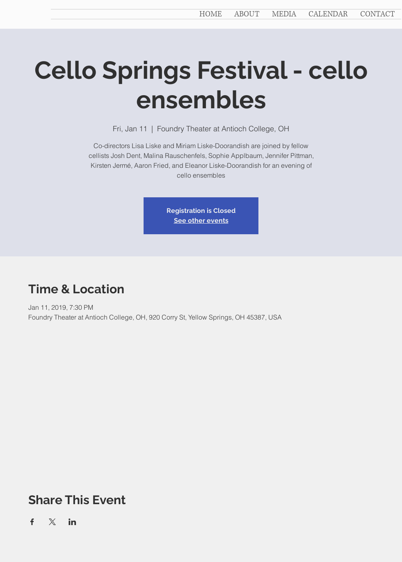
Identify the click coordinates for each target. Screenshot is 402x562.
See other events (201, 220)
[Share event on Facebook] (32, 522)
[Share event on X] (52, 522)
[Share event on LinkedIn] (72, 522)
